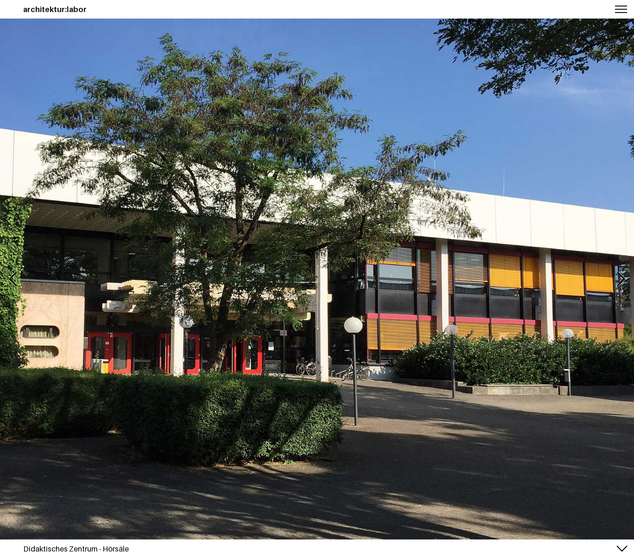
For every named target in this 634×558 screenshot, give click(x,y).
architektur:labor (55, 9)
